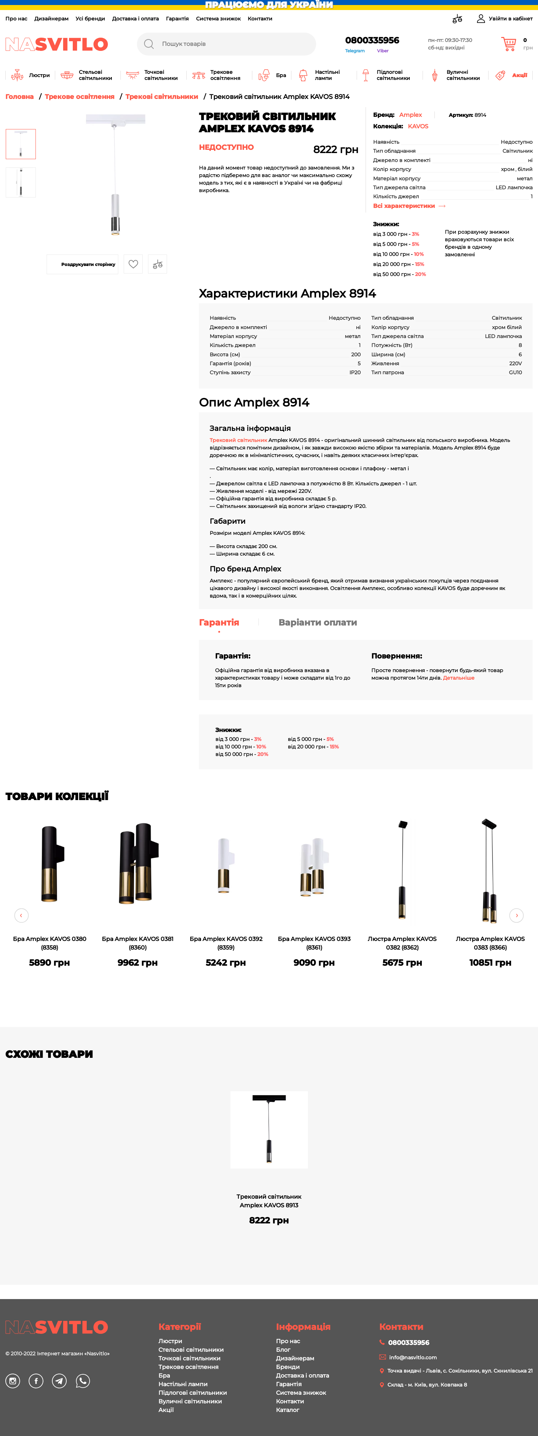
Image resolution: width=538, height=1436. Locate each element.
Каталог (287, 1410)
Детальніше (459, 678)
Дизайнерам (51, 18)
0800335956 (372, 40)
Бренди (288, 1367)
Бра (164, 1375)
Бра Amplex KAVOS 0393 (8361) (314, 943)
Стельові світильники (191, 1349)
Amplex (410, 114)
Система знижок (218, 18)
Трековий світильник (238, 440)
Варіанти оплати (317, 622)
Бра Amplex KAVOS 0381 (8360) (137, 943)
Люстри (170, 1341)
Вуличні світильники (190, 1401)
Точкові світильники (189, 1358)
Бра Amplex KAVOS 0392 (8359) (226, 943)
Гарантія (177, 18)
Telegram (355, 50)
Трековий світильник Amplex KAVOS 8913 (269, 1201)
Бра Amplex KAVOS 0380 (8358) (49, 943)
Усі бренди (90, 18)
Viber (383, 50)
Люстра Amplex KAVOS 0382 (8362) (402, 943)
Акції (165, 1410)
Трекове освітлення (188, 1367)
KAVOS (418, 126)
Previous (21, 915)
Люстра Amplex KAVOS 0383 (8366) (490, 943)
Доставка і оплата (135, 18)
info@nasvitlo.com (413, 1357)
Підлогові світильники (192, 1392)
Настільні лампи (183, 1384)
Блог (283, 1349)
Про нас (16, 18)
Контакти (260, 18)
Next (516, 915)
